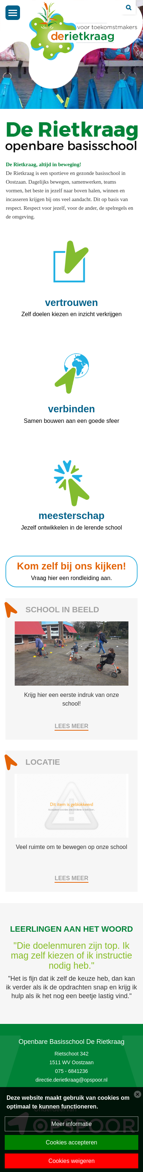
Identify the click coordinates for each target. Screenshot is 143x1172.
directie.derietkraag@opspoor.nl (72, 1080)
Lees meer (71, 726)
